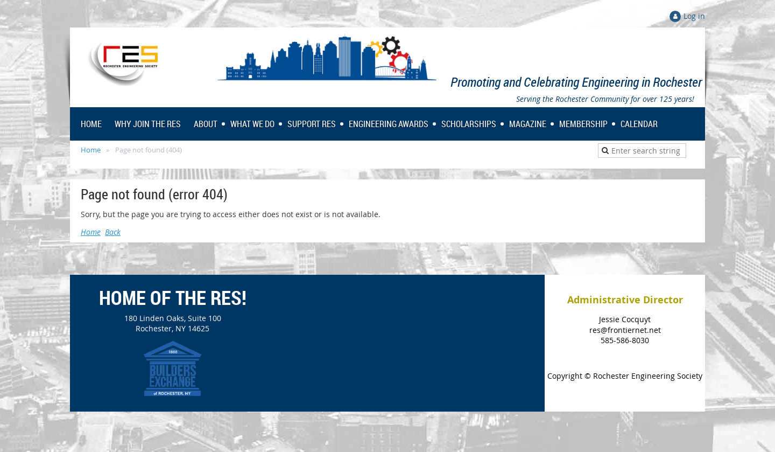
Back (113, 232)
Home (91, 150)
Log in (694, 16)
